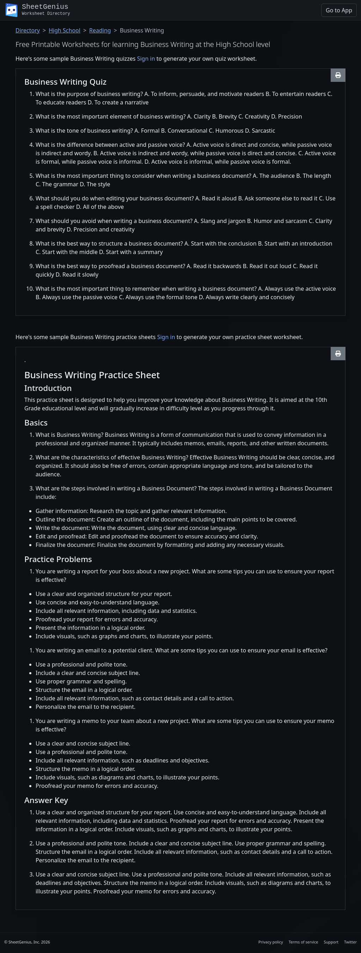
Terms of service (303, 942)
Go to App (339, 10)
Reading (100, 30)
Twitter (350, 942)
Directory (28, 30)
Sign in (146, 58)
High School (64, 30)
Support (331, 942)
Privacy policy (270, 942)
